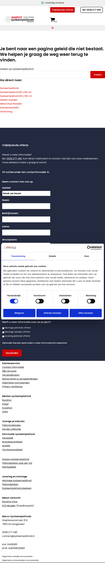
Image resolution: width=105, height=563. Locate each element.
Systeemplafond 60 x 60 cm (16, 92)
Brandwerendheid (12, 441)
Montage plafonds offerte (18, 327)
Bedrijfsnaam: (11, 213)
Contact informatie (13, 367)
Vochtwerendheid (12, 449)
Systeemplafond (9, 88)
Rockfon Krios (10, 501)
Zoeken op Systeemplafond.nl (17, 69)
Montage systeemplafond (16, 480)
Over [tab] (86, 256)
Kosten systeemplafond (15, 459)
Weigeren (19, 313)
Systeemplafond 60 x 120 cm (16, 96)
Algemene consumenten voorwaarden (20, 560)
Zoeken (98, 74)
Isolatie (6, 445)
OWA (5, 411)
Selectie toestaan (52, 313)
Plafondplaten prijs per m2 (17, 463)
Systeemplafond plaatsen (16, 488)
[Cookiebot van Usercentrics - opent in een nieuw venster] (89, 248)
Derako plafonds (11, 429)
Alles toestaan (85, 313)
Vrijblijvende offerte (62, 9)
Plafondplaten (10, 484)
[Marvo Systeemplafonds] (18, 19)
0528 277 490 (14, 158)
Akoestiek (7, 438)
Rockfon (6, 400)
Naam (6, 200)
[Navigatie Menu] (52, 28)
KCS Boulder (9, 505)
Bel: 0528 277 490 (91, 9)
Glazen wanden (9, 100)
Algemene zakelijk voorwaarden (17, 556)
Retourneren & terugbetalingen (20, 379)
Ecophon (7, 408)
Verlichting (6, 111)
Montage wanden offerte (17, 331)
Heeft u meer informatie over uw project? (26, 322)
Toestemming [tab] (18, 256)
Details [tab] (52, 256)
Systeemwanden (9, 107)
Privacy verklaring (12, 386)
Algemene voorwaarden (16, 382)
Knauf (5, 404)
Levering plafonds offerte (17, 336)
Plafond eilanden (11, 425)
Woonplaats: (11, 239)
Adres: (7, 226)
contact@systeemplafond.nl (18, 536)
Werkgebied (9, 467)
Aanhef (7, 187)
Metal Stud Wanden (11, 103)
